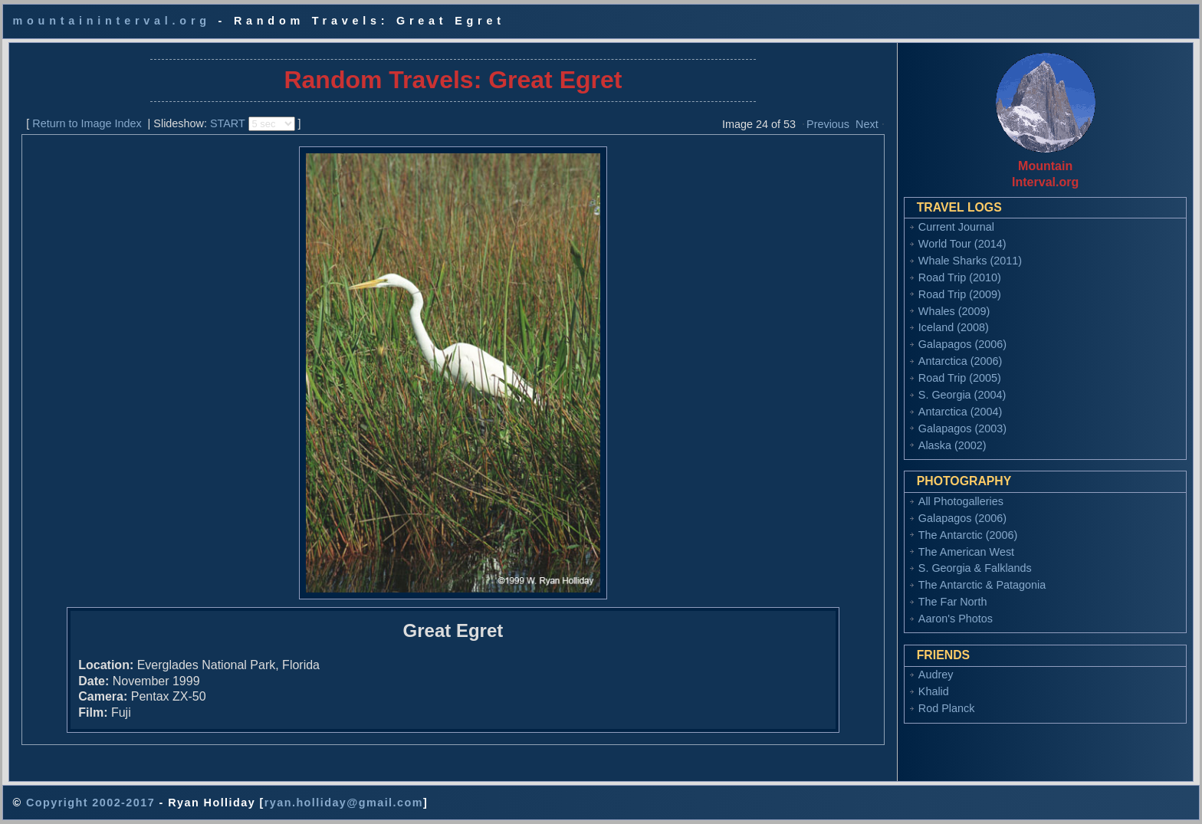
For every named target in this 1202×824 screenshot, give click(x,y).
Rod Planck (946, 708)
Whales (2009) (954, 311)
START (227, 123)
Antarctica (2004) (960, 411)
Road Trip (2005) (959, 378)
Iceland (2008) (953, 327)
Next (867, 124)
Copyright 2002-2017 (90, 802)
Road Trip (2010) (959, 277)
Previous (827, 124)
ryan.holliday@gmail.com (343, 802)
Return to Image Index (86, 123)
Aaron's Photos (955, 618)
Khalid (933, 691)
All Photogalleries (960, 501)
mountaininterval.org (111, 21)
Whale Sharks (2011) (970, 260)
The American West (966, 552)
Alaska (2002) (952, 445)
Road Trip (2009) (959, 294)
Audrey (936, 674)
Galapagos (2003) (962, 428)
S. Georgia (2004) (962, 395)
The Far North (952, 602)
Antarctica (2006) (960, 361)
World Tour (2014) (962, 244)
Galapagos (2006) (962, 344)
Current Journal (956, 227)
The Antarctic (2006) (968, 535)
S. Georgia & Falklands (975, 568)
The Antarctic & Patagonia (982, 585)
